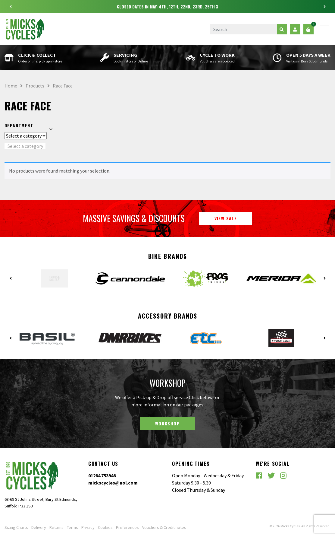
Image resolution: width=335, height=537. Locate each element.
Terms (72, 527)
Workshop (167, 423)
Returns (56, 527)
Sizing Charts (16, 527)
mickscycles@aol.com (113, 483)
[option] (167, 6)
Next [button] (324, 7)
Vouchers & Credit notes (164, 527)
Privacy (88, 527)
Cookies (105, 527)
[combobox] (25, 146)
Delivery (38, 527)
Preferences (127, 527)
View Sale (225, 218)
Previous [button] (11, 7)
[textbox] (25, 146)
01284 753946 (102, 475)
